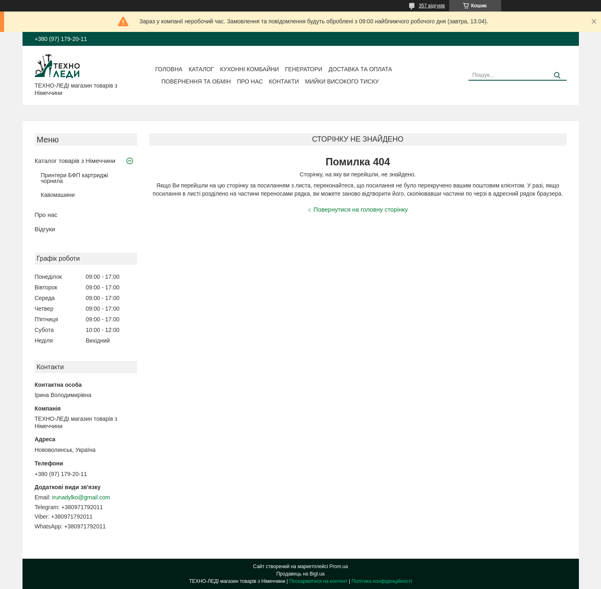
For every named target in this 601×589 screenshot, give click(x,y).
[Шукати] (557, 75)
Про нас (250, 81)
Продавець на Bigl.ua (300, 574)
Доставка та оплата (360, 69)
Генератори (303, 69)
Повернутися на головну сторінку (360, 209)
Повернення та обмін (196, 81)
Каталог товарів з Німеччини (75, 160)
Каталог (201, 69)
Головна (168, 69)
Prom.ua (338, 566)
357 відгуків (432, 6)
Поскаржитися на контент (318, 581)
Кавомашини (58, 195)
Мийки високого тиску (342, 81)
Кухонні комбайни (249, 69)
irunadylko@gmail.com (81, 497)
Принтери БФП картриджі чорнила (74, 178)
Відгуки (45, 229)
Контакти (284, 81)
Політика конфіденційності (381, 581)
